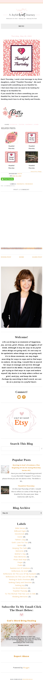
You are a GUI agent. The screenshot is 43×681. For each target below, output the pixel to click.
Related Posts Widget (36, 171)
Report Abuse (21, 656)
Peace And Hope (20, 559)
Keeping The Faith (19, 548)
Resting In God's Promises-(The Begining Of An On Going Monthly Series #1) (26, 467)
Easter (20, 537)
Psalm (20, 565)
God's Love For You (20, 542)
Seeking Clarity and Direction (20, 582)
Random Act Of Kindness (20, 568)
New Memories (20, 557)
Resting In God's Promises (19, 579)
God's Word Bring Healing (21, 620)
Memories (20, 551)
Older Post (37, 257)
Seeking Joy (19, 585)
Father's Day (20, 540)
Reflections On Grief (19, 571)
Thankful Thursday (25, 184)
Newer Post (6, 257)
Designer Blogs (27, 679)
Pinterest (29, 124)
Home (21, 257)
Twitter (21, 124)
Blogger (26, 668)
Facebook (13, 124)
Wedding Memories (20, 597)
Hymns (20, 545)
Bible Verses (20, 528)
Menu (21, 26)
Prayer (20, 562)
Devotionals (20, 534)
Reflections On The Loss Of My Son (20, 577)
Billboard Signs (20, 531)
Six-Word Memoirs (20, 588)
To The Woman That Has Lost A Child (20, 594)
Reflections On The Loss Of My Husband (19, 574)
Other (36, 124)
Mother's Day (20, 554)
